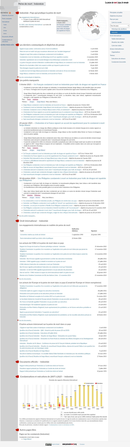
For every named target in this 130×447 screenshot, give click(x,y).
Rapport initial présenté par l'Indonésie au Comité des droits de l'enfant (41, 371)
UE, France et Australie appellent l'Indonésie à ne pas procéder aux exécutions (43, 302)
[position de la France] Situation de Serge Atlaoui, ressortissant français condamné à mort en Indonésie (51, 356)
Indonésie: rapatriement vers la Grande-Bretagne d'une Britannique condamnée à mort (46, 60)
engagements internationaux (30, 17)
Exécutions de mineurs (118, 58)
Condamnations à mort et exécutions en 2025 (61, 425)
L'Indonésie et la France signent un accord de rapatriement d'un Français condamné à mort (50, 156)
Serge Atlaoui (41, 102)
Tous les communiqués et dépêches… (30, 77)
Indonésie (35, 99)
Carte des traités (116, 45)
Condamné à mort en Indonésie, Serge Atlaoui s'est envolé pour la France (45, 107)
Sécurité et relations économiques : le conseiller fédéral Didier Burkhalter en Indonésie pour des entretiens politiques (55, 353)
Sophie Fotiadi (55, 444)
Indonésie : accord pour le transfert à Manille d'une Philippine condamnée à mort (47, 205)
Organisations (116, 52)
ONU (4, 27)
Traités (5, 24)
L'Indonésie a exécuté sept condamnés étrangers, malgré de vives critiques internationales (50, 172)
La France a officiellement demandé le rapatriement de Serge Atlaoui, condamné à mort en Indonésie (53, 160)
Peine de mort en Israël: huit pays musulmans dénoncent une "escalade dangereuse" (45, 51)
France (29, 99)
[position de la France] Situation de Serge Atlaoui (34, 351)
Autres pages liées (7, 45)
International (5, 21)
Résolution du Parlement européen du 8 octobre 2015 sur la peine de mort (42, 296)
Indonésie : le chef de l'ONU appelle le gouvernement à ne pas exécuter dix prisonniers (46, 270)
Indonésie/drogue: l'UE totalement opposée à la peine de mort (38, 304)
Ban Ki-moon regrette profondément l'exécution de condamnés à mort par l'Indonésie (46, 267)
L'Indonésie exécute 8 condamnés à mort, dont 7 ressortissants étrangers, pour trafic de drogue (52, 117)
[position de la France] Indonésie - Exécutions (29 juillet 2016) (38, 333)
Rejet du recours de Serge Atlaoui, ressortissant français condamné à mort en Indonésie (49, 167)
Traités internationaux (118, 39)
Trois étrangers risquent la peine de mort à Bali (34, 68)
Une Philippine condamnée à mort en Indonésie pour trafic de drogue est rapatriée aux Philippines (52, 114)
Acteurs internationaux (117, 49)
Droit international (115, 36)
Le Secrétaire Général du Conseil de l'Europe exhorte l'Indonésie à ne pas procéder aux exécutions (49, 299)
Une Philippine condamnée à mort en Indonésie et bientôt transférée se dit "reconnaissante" (51, 208)
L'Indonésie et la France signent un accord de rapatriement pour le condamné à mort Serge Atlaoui (53, 112)
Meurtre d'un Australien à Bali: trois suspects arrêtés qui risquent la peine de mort (44, 65)
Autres (5, 33)
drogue (32, 102)
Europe (5, 30)
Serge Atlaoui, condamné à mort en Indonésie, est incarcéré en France (41, 73)
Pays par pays (114, 19)
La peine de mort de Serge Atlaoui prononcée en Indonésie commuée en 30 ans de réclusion (48, 71)
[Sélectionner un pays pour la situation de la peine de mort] (119, 25)
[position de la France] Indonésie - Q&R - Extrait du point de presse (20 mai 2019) (44, 330)
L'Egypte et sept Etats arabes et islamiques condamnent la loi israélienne (41, 54)
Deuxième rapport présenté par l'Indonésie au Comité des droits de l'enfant (42, 368)
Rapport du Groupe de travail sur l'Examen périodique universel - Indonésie (42, 246)
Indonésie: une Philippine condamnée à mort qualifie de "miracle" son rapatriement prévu (50, 203)
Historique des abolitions (119, 29)
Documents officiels (7, 36)
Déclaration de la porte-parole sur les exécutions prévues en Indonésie (41, 293)
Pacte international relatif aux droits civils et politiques (36, 238)
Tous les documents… (25, 279)
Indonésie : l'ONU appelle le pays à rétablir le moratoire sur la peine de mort (43, 261)
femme (38, 197)
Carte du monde (116, 22)
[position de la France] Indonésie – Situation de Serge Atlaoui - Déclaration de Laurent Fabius (48, 336)
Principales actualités (116, 12)
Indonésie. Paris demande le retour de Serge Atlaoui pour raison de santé (45, 158)
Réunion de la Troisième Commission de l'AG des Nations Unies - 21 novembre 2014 (45, 275)
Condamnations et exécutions (7, 40)
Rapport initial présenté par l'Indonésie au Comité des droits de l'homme (41, 365)
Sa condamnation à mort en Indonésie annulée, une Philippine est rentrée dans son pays (50, 201)
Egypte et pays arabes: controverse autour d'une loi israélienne (39, 49)
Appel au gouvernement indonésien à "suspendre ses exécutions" (39, 312)
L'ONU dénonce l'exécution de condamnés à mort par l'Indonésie (39, 264)
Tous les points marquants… (27, 216)
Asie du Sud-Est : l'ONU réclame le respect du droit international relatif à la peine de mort (47, 272)
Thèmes (112, 55)
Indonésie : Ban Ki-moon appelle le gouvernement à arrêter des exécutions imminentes (46, 259)
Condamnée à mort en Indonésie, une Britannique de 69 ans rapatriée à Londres (44, 57)
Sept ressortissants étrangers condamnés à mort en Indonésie (42, 119)
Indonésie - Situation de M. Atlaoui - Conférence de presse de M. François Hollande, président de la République (53, 343)
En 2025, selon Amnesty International (30, 24)
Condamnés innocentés (119, 62)
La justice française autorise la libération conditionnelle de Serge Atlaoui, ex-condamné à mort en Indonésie (52, 62)
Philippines (37, 195)
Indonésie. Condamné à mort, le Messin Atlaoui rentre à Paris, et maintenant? (46, 110)
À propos (82, 444)
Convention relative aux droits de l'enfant (32, 234)
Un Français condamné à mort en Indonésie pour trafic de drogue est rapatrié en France (70, 84)
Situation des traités (118, 42)
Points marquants (7, 18)
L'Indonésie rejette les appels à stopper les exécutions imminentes (39, 291)
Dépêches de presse (7, 15)
